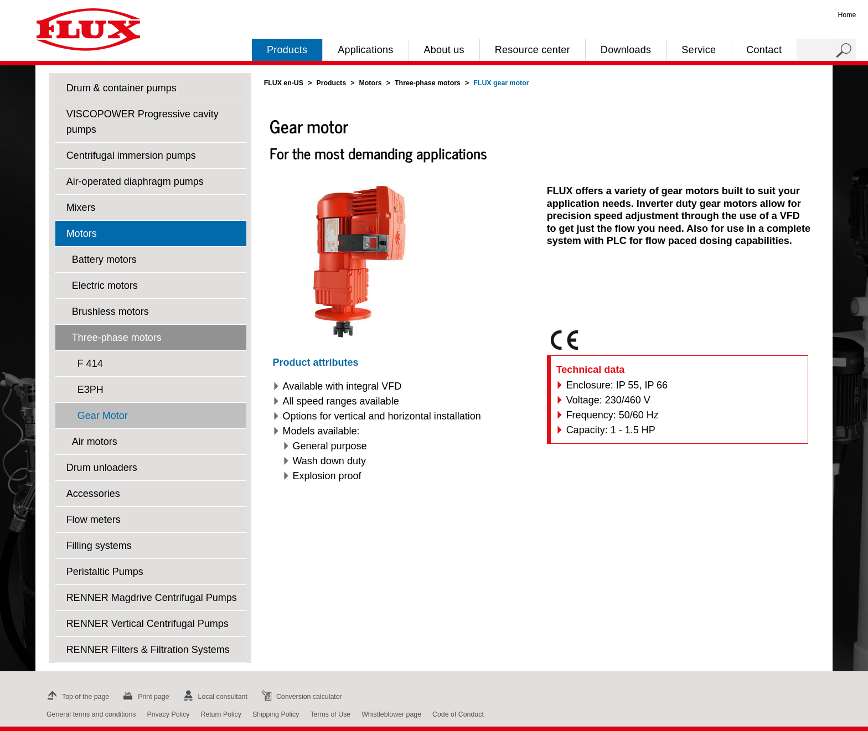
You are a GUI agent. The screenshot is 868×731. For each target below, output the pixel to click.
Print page (144, 697)
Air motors (94, 441)
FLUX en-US (283, 83)
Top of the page (76, 697)
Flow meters (93, 519)
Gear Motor (103, 415)
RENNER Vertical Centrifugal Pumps (147, 623)
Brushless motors (110, 311)
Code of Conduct (458, 714)
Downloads (626, 49)
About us (444, 49)
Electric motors (105, 285)
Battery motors (104, 259)
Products (287, 49)
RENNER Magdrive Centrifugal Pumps (151, 597)
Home (847, 15)
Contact (764, 49)
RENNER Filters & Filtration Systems (148, 649)
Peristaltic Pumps (104, 571)
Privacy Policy (168, 714)
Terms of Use (330, 714)
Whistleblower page (391, 714)
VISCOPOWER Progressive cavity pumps (142, 121)
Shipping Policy (275, 714)
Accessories (93, 493)
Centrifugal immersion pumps (131, 155)
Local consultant (213, 697)
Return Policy (220, 714)
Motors (81, 233)
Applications (365, 49)
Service (698, 49)
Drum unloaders (101, 467)
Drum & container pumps (121, 88)
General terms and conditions (91, 714)
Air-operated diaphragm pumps (135, 181)
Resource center (532, 49)
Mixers (81, 207)
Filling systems (99, 545)
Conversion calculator (300, 697)
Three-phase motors (117, 337)
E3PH (91, 389)
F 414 (90, 363)
